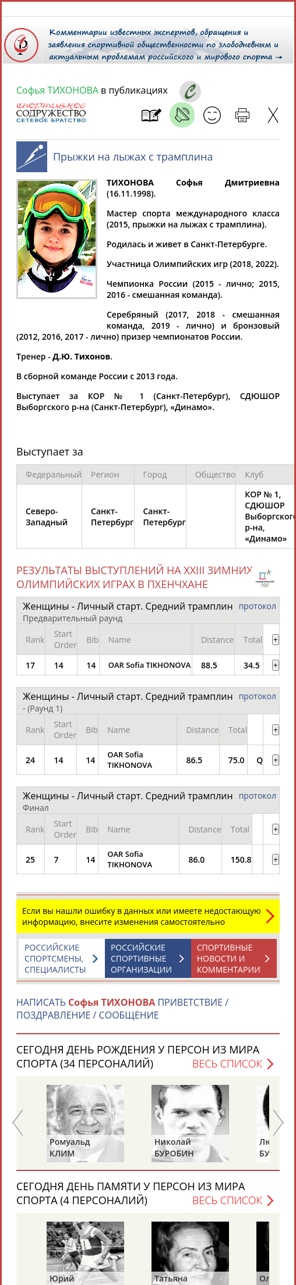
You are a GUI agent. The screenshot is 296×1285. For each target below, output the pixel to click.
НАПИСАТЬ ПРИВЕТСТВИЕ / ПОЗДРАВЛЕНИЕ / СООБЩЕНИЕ (122, 1014)
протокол (257, 611)
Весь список (227, 1069)
